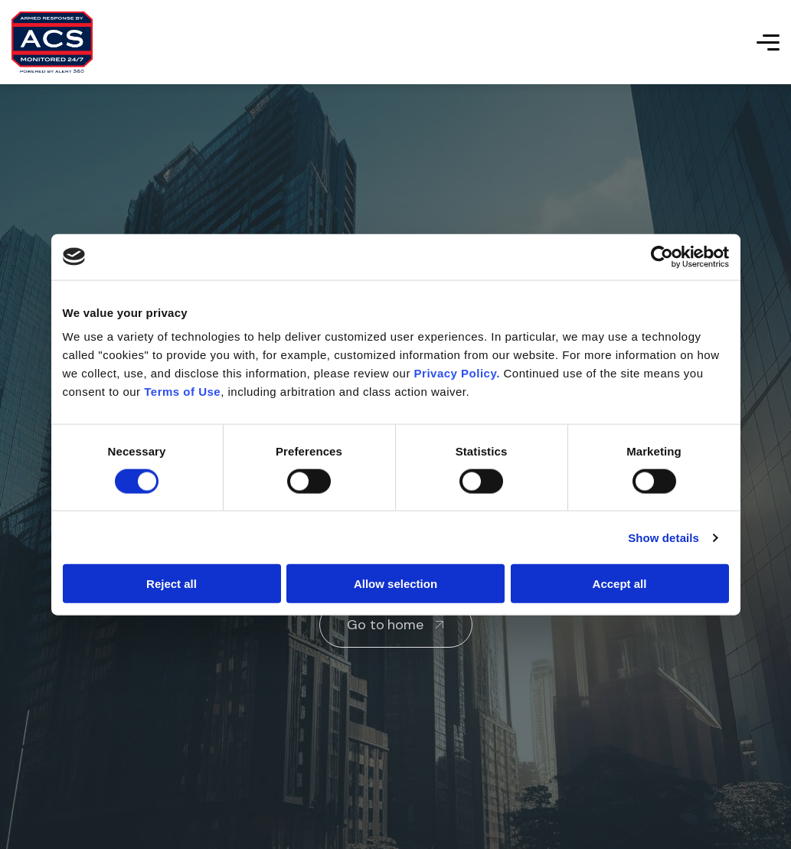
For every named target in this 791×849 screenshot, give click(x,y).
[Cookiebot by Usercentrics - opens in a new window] (662, 256)
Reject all (171, 583)
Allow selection (395, 583)
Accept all (620, 583)
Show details (663, 537)
